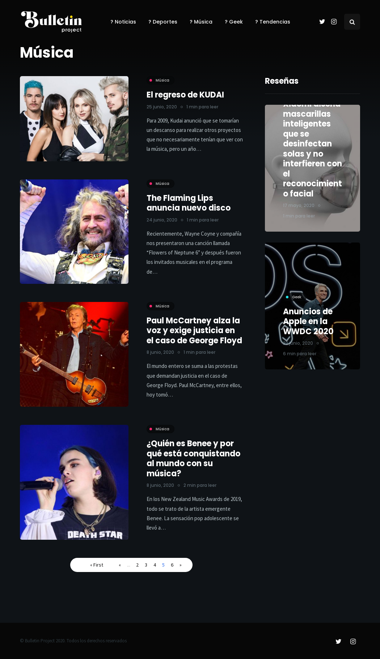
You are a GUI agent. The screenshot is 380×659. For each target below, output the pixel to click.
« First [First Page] (96, 564)
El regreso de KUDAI (185, 94)
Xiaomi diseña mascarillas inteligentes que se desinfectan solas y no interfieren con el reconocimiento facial (312, 148)
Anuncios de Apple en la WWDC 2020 (308, 324)
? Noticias (123, 21)
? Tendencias (272, 21)
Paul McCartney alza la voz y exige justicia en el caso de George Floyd (194, 336)
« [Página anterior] (120, 564)
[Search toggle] (352, 22)
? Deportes (162, 21)
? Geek (234, 21)
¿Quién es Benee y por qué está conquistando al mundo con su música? (193, 464)
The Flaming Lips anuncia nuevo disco (189, 203)
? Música (201, 21)
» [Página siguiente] (181, 564)
